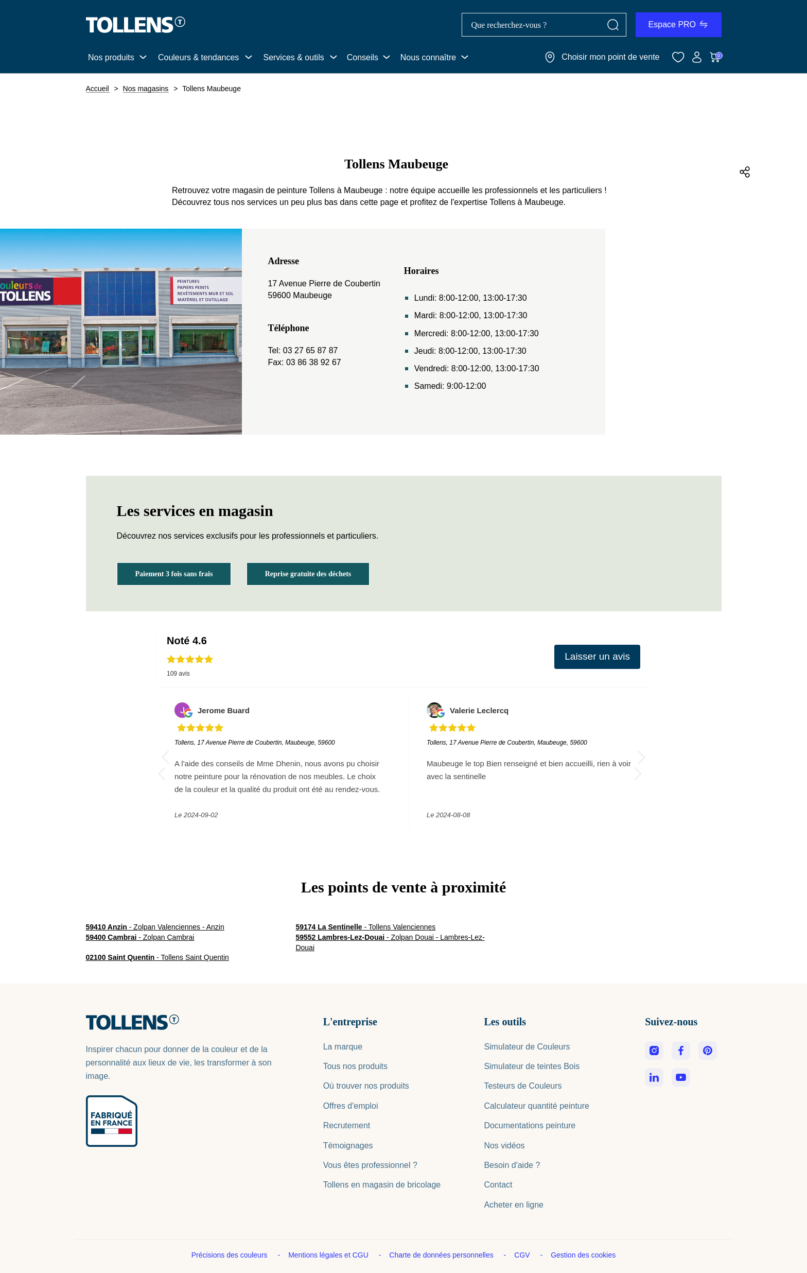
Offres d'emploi (350, 1106)
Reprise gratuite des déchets (308, 574)
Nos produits (111, 57)
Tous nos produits (355, 1066)
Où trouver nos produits (366, 1085)
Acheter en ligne (513, 1204)
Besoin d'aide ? (512, 1165)
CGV (523, 1255)
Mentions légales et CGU (329, 1255)
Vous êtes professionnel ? (370, 1165)
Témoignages (348, 1145)
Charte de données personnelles (442, 1255)
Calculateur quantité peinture (536, 1106)
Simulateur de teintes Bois (532, 1066)
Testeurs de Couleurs (523, 1085)
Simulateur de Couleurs (527, 1046)
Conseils (362, 57)
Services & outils (293, 57)
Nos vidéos (504, 1145)
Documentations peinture (529, 1125)
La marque (343, 1046)
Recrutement (347, 1125)
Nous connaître (428, 57)
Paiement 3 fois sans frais (174, 574)
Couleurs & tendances (198, 57)
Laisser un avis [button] (597, 656)
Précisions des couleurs (230, 1255)
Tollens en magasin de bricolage (382, 1184)
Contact (498, 1184)
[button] (641, 757)
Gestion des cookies (583, 1255)
